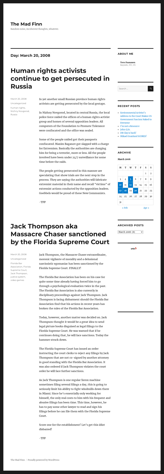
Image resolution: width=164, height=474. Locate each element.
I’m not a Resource (129, 126)
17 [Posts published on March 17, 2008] (120, 190)
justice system (18, 276)
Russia (14, 114)
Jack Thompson (19, 273)
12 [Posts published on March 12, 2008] (130, 185)
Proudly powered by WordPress (43, 460)
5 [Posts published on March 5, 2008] (130, 179)
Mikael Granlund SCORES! (133, 136)
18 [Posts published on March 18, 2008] (125, 190)
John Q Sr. (125, 129)
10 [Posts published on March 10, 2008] (120, 185)
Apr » (146, 208)
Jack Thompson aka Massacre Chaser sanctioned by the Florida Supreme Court (60, 234)
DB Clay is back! (128, 133)
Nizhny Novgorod (20, 111)
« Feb (125, 208)
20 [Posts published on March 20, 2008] (135, 190)
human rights (18, 107)
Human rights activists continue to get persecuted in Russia (60, 78)
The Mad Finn (26, 24)
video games (17, 280)
